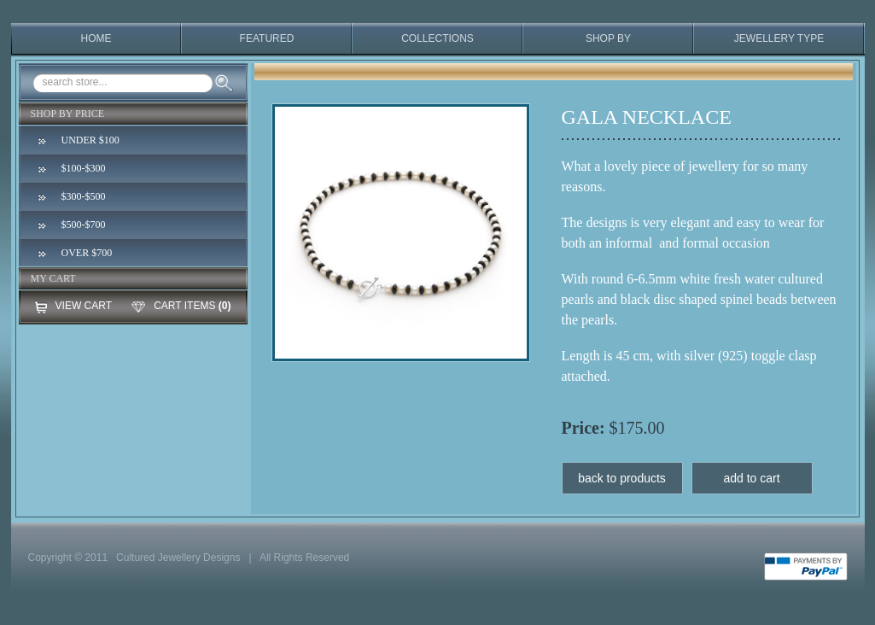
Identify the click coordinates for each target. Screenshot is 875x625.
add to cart (751, 478)
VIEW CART (83, 306)
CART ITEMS (184, 306)
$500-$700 (83, 225)
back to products (622, 478)
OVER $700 (87, 253)
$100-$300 (83, 168)
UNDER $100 (90, 140)
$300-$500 (83, 196)
